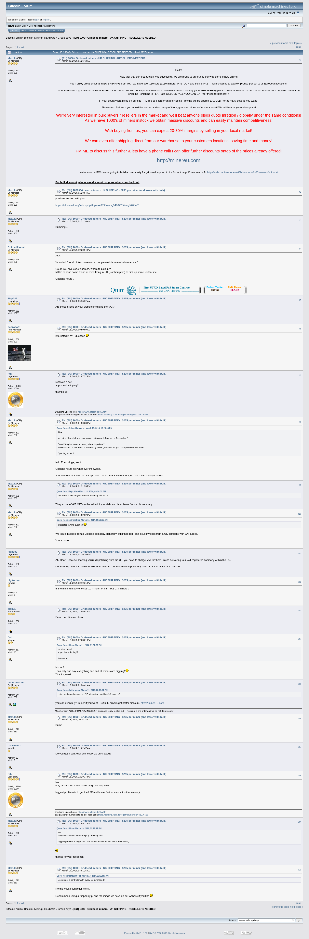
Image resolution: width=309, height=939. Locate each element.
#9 (300, 485)
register (46, 19)
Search (32, 31)
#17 (299, 747)
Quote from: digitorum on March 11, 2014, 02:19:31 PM (82, 690)
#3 (300, 220)
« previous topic (279, 43)
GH (10, 637)
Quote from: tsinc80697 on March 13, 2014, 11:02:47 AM (83, 876)
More (60, 31)
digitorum (14, 580)
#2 (300, 192)
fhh (10, 373)
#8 (300, 422)
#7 (300, 375)
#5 (300, 300)
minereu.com (16, 682)
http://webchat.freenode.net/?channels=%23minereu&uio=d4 (242, 172)
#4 (300, 249)
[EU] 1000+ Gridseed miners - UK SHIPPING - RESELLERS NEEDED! (115, 37)
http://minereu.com (178, 160)
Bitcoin (28, 37)
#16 (299, 718)
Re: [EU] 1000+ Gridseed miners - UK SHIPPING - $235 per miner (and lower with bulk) (114, 218)
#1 (300, 59)
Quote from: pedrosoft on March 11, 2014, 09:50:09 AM (82, 520)
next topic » (295, 43)
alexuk (12, 58)
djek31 (12, 608)
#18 (299, 775)
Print (298, 47)
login (36, 19)
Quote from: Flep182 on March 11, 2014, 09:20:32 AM (81, 491)
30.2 (44, 26)
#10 (299, 514)
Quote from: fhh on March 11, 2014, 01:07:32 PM (79, 645)
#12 (299, 582)
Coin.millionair (16, 247)
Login (41, 31)
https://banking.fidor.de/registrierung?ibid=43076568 (123, 414)
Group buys (64, 37)
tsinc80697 (14, 745)
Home (15, 31)
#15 (299, 684)
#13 (299, 610)
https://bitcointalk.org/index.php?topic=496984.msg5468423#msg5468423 (97, 205)
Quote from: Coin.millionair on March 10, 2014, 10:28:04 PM (84, 428)
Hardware (49, 37)
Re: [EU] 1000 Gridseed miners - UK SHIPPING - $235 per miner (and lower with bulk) (113, 190)
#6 (300, 329)
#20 (299, 869)
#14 (299, 639)
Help (23, 31)
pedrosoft (14, 327)
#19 (299, 822)
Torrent (51, 26)
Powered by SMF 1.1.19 (136, 933)
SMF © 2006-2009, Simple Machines (167, 933)
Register (50, 31)
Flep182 (12, 298)
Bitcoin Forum (14, 37)
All (22, 47)
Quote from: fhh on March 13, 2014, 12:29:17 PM (79, 828)
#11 (299, 553)
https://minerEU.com (152, 702)
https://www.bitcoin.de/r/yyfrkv (92, 412)
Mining (38, 37)
